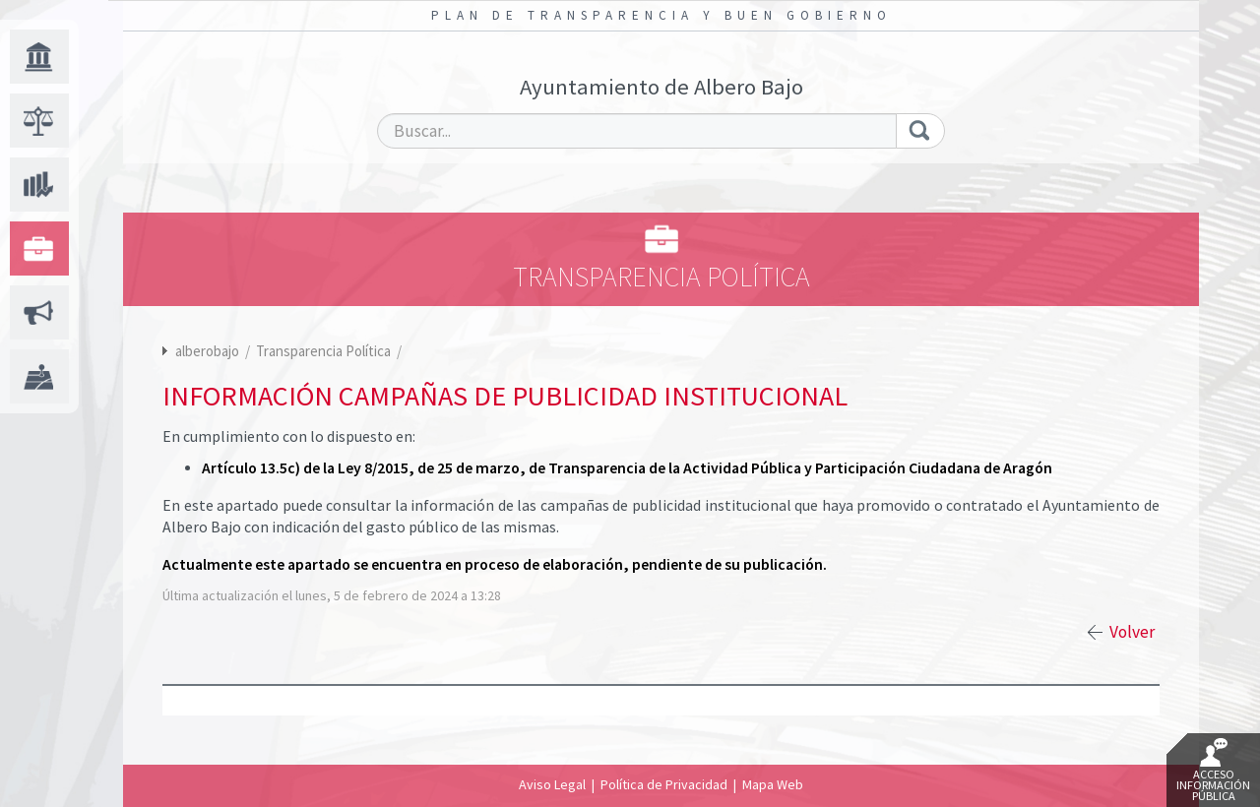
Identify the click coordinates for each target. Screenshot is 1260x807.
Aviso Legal (552, 784)
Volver (1132, 632)
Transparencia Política (325, 350)
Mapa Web (772, 784)
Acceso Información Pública (1213, 770)
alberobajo (207, 350)
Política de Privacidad (663, 784)
